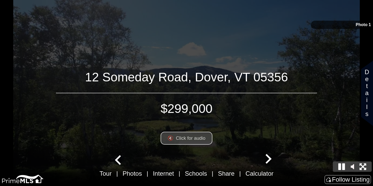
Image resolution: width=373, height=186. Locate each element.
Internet (163, 173)
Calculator (260, 173)
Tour (105, 173)
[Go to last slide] (118, 159)
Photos (132, 173)
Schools (196, 173)
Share (226, 173)
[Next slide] (268, 159)
